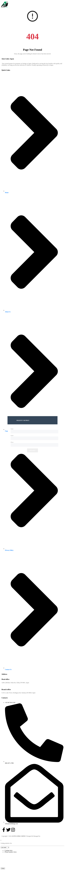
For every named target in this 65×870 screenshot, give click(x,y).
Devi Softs (44, 836)
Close (2, 868)
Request (32, 450)
